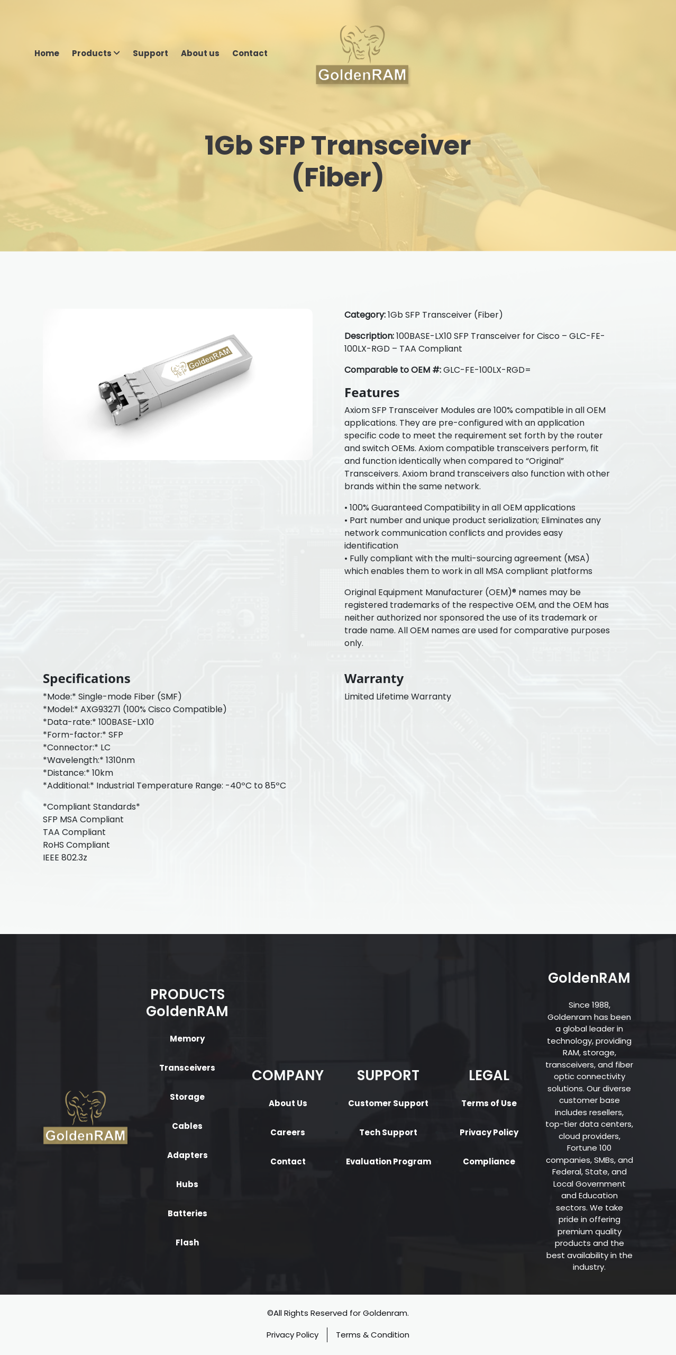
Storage (187, 1096)
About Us (288, 1103)
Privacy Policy (489, 1132)
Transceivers (187, 1067)
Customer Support (388, 1103)
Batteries (187, 1213)
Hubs (187, 1184)
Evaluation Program (388, 1161)
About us (200, 53)
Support (150, 53)
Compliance (489, 1161)
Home (46, 53)
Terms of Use (489, 1103)
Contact (250, 53)
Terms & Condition (372, 1334)
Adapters (187, 1155)
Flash (187, 1242)
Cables (187, 1126)
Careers (287, 1132)
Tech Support (388, 1132)
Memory (187, 1038)
